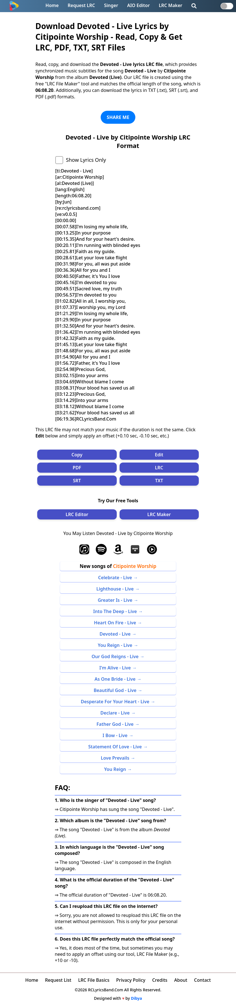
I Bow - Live (115, 735)
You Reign (115, 769)
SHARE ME (118, 117)
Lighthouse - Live (115, 589)
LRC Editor (77, 514)
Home (52, 5)
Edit (159, 455)
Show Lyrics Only (86, 159)
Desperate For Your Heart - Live (115, 701)
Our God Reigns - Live (115, 656)
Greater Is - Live (115, 600)
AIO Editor (138, 5)
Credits (159, 980)
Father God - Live (114, 724)
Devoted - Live (115, 634)
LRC (159, 468)
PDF (77, 468)
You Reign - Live (115, 645)
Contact (202, 980)
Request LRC (81, 5)
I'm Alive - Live (115, 668)
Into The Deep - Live (115, 611)
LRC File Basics (93, 980)
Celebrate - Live (115, 577)
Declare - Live (115, 713)
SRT (77, 480)
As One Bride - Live (114, 679)
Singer (111, 5)
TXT (159, 480)
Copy (77, 455)
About (180, 980)
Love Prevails (115, 758)
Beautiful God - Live (115, 690)
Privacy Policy (130, 980)
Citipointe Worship (134, 566)
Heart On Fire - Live (115, 623)
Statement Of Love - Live (115, 747)
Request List (58, 980)
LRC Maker (170, 5)
